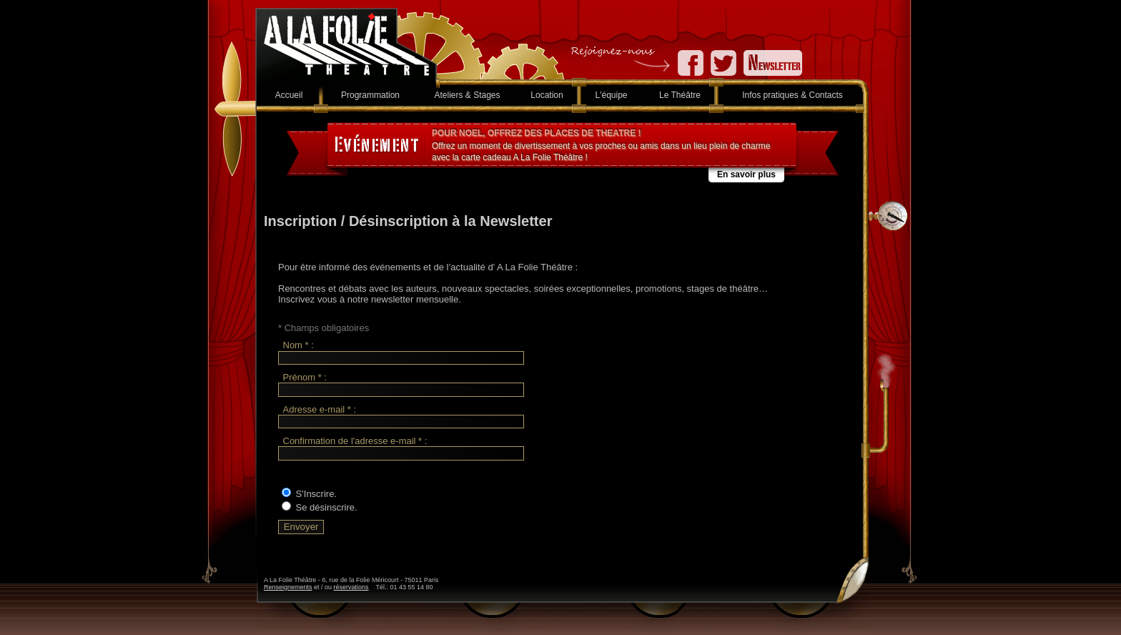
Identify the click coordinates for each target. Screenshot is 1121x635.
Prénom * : (305, 377)
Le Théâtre (680, 95)
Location (546, 95)
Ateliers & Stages (467, 95)
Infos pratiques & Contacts (792, 95)
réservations (351, 587)
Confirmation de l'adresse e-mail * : (355, 440)
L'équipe (612, 95)
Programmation (370, 95)
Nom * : (298, 345)
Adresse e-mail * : (320, 409)
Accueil (289, 95)
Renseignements (288, 587)
